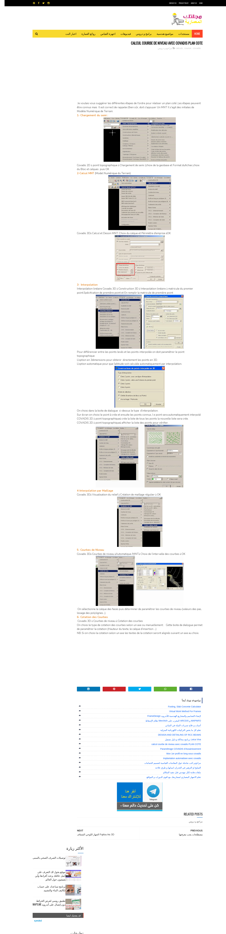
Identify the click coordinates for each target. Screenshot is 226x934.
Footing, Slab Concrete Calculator (179, 714)
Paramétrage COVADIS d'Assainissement (176, 757)
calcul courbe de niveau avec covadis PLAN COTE (171, 752)
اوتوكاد (136, 863)
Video (119, 858)
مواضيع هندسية (160, 34)
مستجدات (179, 34)
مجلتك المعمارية (180, 930)
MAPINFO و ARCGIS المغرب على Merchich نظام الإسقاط (168, 729)
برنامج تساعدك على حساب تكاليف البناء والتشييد (47, 86)
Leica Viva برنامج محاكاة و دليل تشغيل (178, 747)
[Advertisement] (141, 74)
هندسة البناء (120, 874)
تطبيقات (113, 863)
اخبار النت (66, 34)
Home (193, 34)
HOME (196, 3)
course (183, 48)
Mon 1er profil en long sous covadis (179, 761)
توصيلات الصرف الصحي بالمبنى (44, 55)
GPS (137, 858)
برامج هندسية (125, 863)
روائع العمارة (84, 34)
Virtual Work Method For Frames (180, 719)
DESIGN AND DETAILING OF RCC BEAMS (174, 743)
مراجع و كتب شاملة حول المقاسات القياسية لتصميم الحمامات (168, 771)
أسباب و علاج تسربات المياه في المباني (178, 733)
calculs (174, 48)
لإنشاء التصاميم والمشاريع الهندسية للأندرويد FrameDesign (169, 724)
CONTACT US (168, 3)
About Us (189, 3)
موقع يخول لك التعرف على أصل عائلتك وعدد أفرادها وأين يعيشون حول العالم (45, 73)
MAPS (128, 858)
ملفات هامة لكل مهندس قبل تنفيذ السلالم (177, 780)
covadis (192, 48)
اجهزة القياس (103, 34)
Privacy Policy (179, 3)
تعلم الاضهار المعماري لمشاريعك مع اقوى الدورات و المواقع (169, 785)
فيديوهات (121, 34)
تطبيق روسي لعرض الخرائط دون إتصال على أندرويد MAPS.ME (44, 100)
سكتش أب (135, 869)
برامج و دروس (139, 34)
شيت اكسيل (122, 869)
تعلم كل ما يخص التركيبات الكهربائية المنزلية (176, 738)
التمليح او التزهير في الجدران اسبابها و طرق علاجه (173, 776)
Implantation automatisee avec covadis (177, 766)
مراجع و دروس (160, 48)
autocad (107, 858)
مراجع (112, 869)
